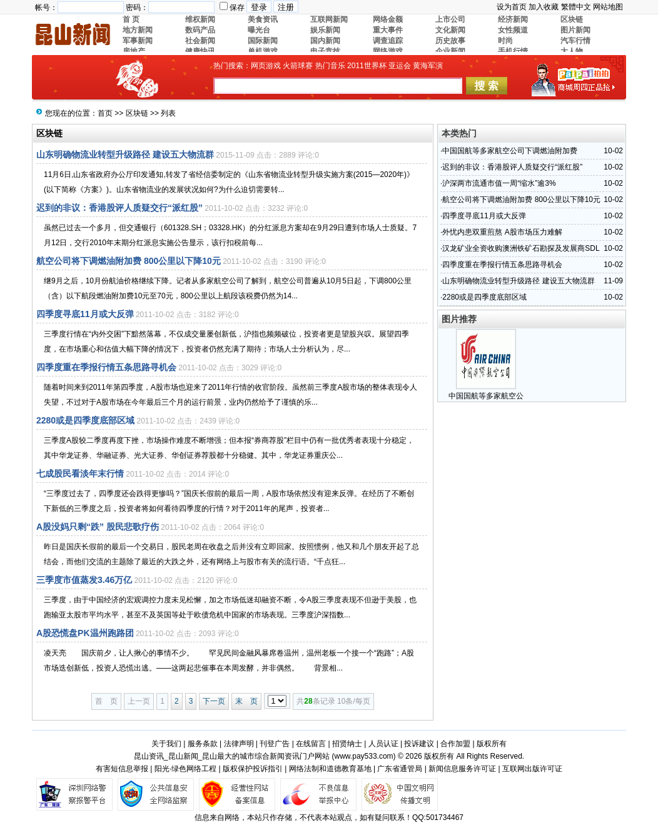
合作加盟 (455, 743)
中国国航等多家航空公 (486, 396)
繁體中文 (576, 7)
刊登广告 (275, 743)
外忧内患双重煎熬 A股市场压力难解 (502, 232)
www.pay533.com (364, 756)
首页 (105, 113)
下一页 (214, 701)
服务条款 (203, 743)
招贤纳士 (347, 743)
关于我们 (166, 743)
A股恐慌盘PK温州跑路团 (85, 633)
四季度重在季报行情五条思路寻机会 (106, 367)
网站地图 (608, 7)
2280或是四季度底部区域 (85, 420)
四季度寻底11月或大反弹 (85, 314)
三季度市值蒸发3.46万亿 (84, 580)
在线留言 (311, 743)
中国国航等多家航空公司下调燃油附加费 (509, 150)
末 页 (246, 701)
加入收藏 (544, 7)
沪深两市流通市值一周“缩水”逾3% (498, 183)
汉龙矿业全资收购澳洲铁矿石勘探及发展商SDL (520, 248)
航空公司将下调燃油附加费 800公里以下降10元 (128, 261)
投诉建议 (419, 743)
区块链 (137, 113)
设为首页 (512, 7)
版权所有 (492, 743)
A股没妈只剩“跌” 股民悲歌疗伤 (97, 527)
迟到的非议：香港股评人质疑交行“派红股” (119, 208)
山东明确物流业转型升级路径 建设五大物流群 (125, 154)
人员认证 (383, 743)
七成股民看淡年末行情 (80, 473)
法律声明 (239, 743)
